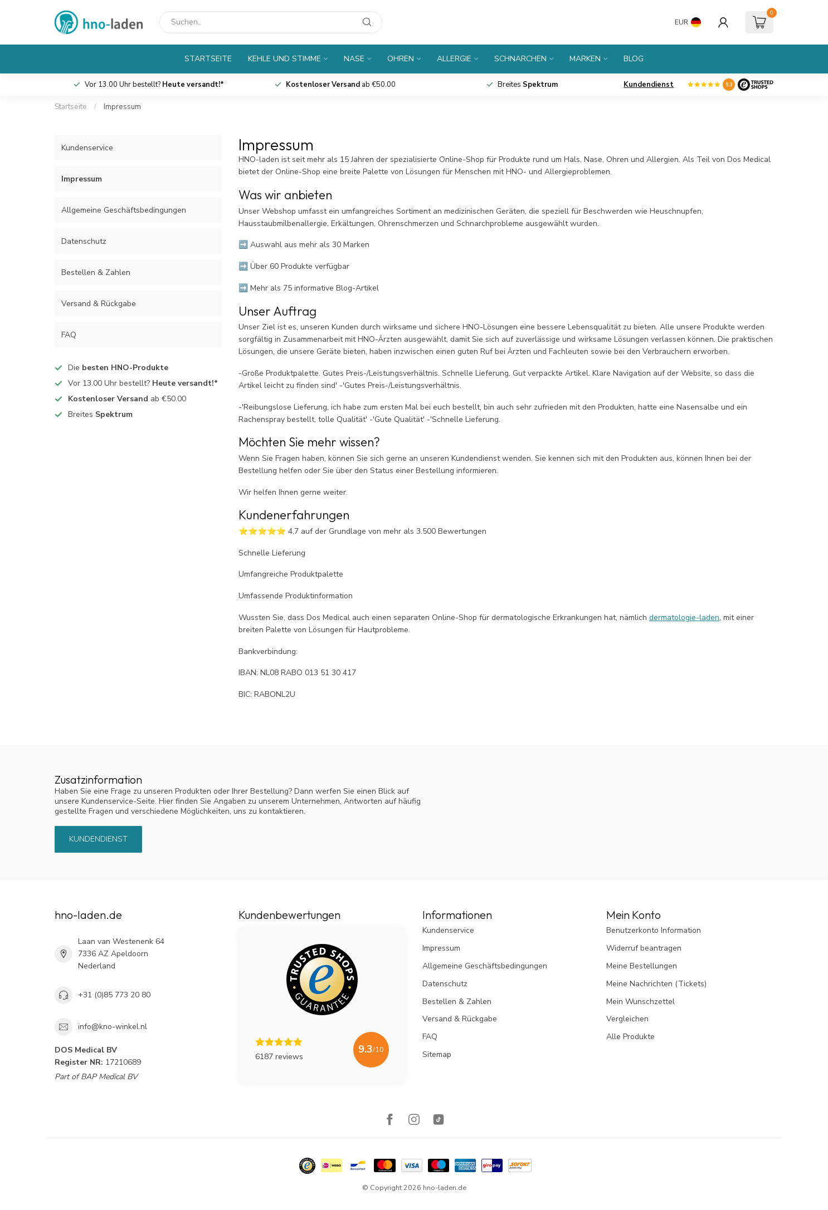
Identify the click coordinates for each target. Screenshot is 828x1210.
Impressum (122, 107)
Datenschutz (83, 241)
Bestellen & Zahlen (95, 272)
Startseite (208, 58)
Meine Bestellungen (641, 966)
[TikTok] (438, 1120)
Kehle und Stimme (284, 58)
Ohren (400, 58)
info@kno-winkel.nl (112, 1026)
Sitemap (436, 1054)
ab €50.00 (341, 85)
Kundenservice (87, 147)
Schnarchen (520, 58)
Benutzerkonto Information (653, 930)
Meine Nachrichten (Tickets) (656, 983)
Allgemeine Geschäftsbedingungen (123, 210)
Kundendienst (649, 85)
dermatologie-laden (684, 617)
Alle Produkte (630, 1036)
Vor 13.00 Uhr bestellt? (154, 85)
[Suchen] (270, 22)
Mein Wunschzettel (640, 1001)
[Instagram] (414, 1120)
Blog (634, 58)
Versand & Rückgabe (98, 303)
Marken (585, 58)
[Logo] (755, 84)
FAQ (68, 334)
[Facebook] (389, 1120)
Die (118, 367)
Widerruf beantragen (643, 948)
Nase (354, 58)
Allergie (454, 58)
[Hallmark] (307, 1166)
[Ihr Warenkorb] (759, 22)
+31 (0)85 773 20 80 (114, 995)
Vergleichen (627, 1019)
